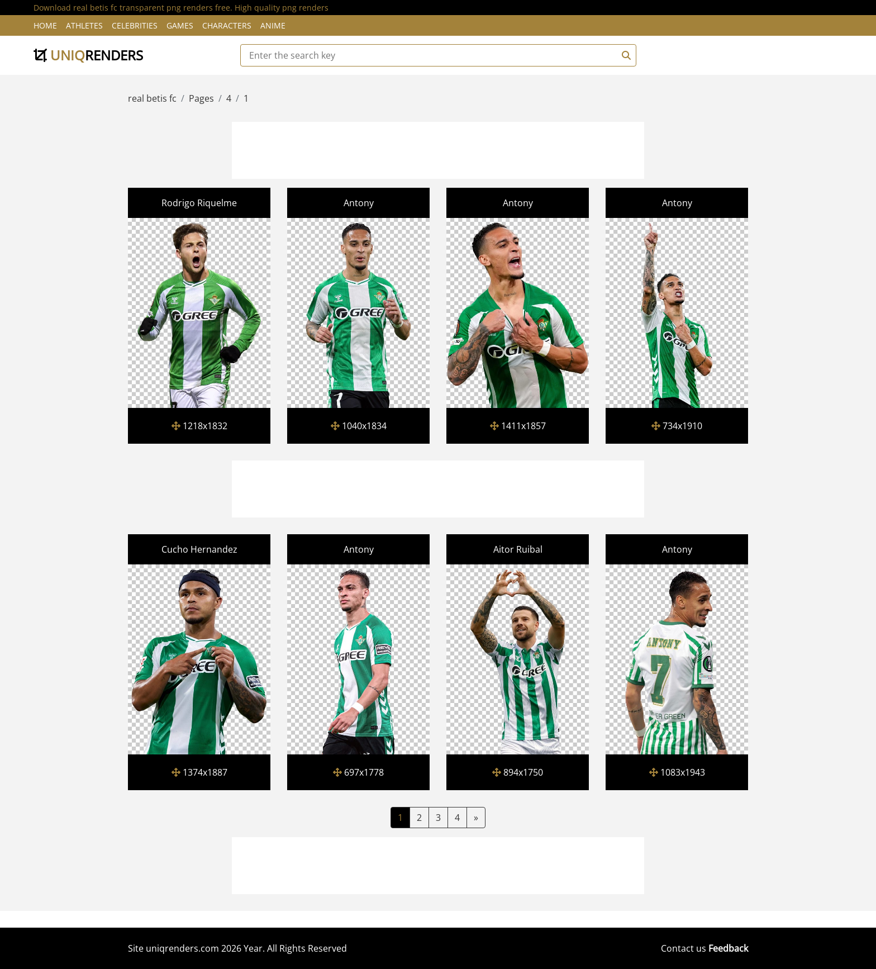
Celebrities (135, 25)
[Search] (624, 55)
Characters (226, 25)
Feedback (728, 948)
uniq (88, 55)
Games (179, 25)
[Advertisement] (438, 149)
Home (45, 25)
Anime (272, 25)
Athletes (84, 25)
